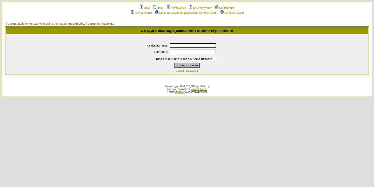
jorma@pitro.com (199, 89)
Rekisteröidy (225, 7)
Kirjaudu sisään (232, 12)
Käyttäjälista (176, 7)
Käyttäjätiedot (141, 12)
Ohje (145, 7)
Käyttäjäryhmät (200, 7)
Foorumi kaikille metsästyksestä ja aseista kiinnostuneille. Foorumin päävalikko (60, 23)
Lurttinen (181, 92)
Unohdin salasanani (187, 70)
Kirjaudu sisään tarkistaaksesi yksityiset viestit (186, 12)
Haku (158, 7)
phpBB (179, 86)
